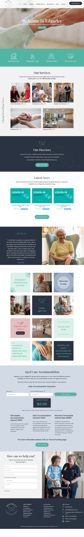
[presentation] (13, 502)
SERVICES (31, 4)
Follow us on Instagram (71, 526)
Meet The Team (42, 173)
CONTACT (63, 4)
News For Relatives (24, 217)
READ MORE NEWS (42, 225)
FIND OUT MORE (42, 452)
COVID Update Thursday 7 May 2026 (63, 214)
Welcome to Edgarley (42, 29)
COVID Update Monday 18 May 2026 (42, 214)
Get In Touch (42, 35)
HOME (19, 4)
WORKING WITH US (40, 4)
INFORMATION (50, 4)
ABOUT (25, 4)
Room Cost (9, 399)
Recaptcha (6, 499)
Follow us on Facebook (71, 524)
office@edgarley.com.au (71, 517)
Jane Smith (21, 270)
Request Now (20, 341)
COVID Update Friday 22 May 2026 (20, 214)
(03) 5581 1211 (75, 3)
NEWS (57, 4)
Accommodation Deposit (38, 399)
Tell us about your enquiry (10, 485)
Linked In (67, 529)
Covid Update (16, 217)
